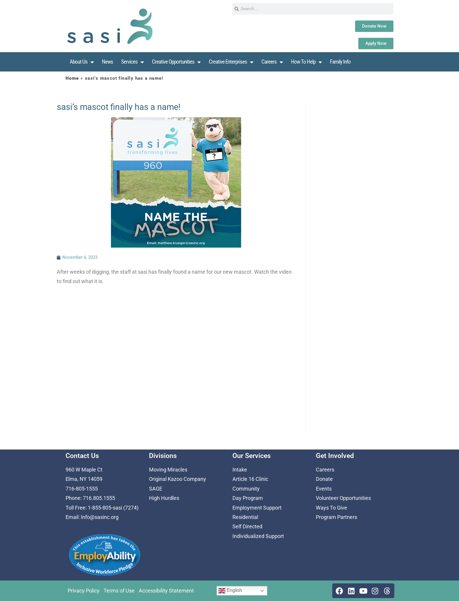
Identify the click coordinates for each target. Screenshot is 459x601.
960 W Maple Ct (84, 470)
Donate (324, 479)
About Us (82, 62)
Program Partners (336, 517)
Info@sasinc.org (100, 517)
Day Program (247, 498)
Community (246, 489)
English (230, 590)
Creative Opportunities (176, 62)
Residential (245, 517)
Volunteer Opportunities (343, 498)
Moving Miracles (168, 470)
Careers (272, 62)
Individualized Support (258, 536)
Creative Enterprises (231, 62)
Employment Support (257, 508)
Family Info (340, 61)
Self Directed (247, 526)
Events (324, 489)
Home (72, 78)
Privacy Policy (84, 591)
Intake (239, 470)
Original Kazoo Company (177, 479)
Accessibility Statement (166, 591)
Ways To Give (331, 508)
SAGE (155, 489)
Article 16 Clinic (250, 479)
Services (132, 62)
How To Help (306, 62)
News (107, 61)
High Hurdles (164, 498)
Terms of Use (119, 591)
